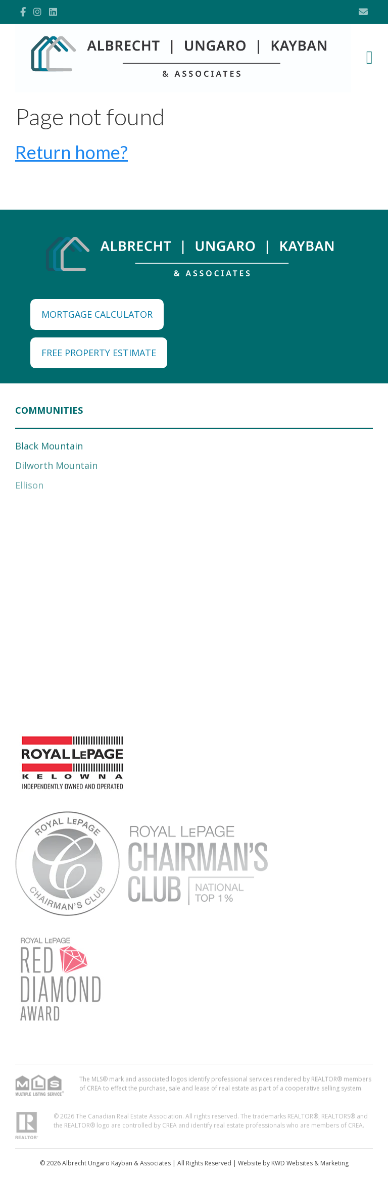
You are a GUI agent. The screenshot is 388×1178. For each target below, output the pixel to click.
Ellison (29, 487)
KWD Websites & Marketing (310, 1163)
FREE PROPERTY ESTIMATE (98, 353)
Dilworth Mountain (56, 467)
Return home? (71, 152)
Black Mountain (49, 447)
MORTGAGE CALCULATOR (97, 314)
